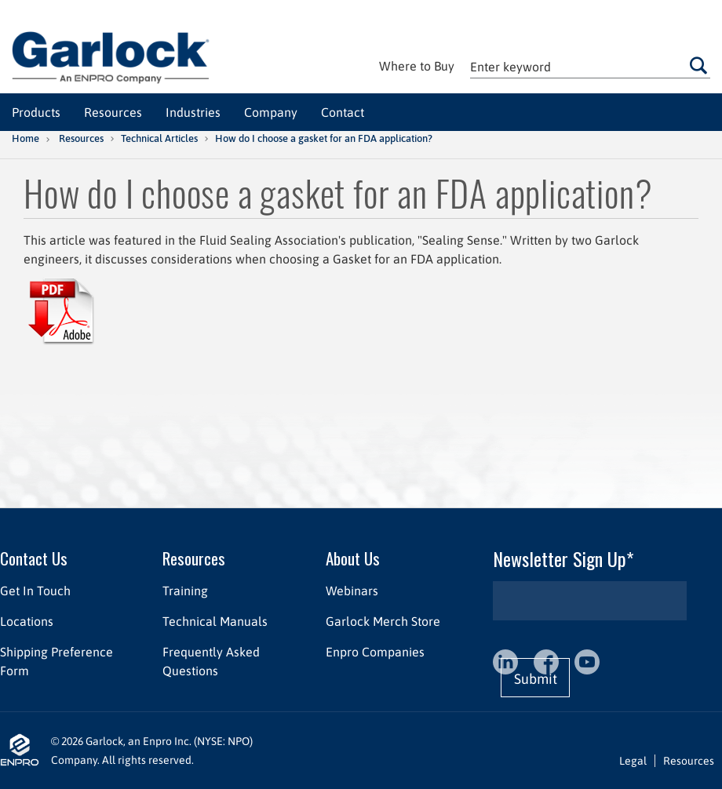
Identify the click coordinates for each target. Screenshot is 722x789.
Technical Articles (159, 138)
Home (25, 138)
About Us (353, 558)
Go (698, 65)
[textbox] (590, 66)
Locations (26, 621)
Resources (81, 138)
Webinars (352, 591)
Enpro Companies (375, 652)
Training (185, 591)
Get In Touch (35, 591)
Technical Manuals (215, 621)
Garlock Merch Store (383, 621)
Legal (633, 760)
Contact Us (33, 558)
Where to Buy (416, 66)
